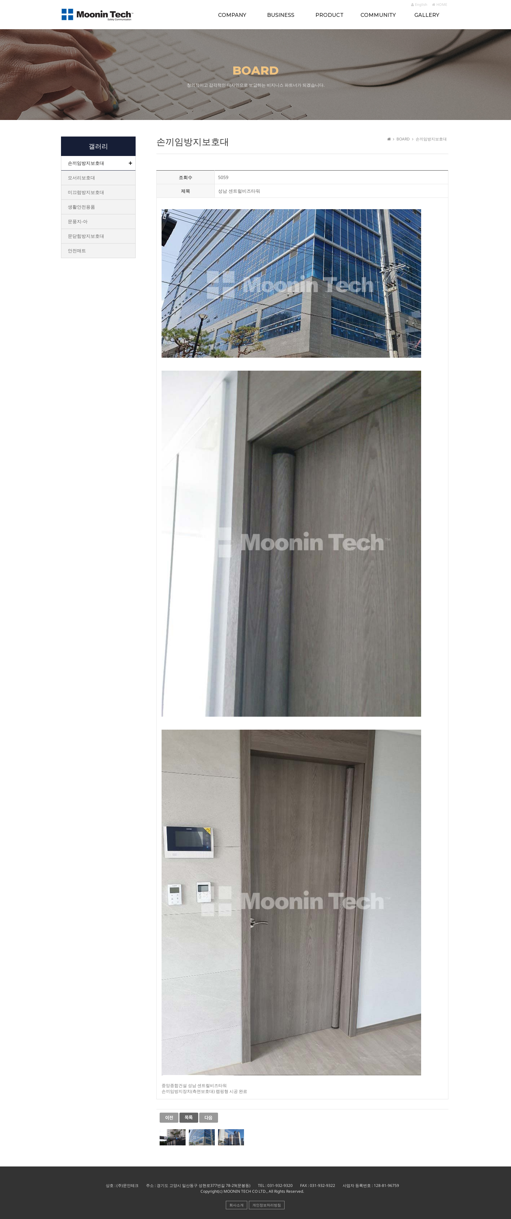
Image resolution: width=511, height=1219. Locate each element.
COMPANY (232, 15)
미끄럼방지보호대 (86, 192)
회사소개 (236, 1204)
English (419, 4)
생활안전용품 (81, 207)
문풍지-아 (78, 221)
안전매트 (77, 250)
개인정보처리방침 (266, 1204)
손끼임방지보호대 (86, 163)
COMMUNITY (378, 15)
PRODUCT (329, 15)
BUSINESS (280, 15)
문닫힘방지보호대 (86, 236)
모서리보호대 (81, 177)
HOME (439, 4)
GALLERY (426, 15)
